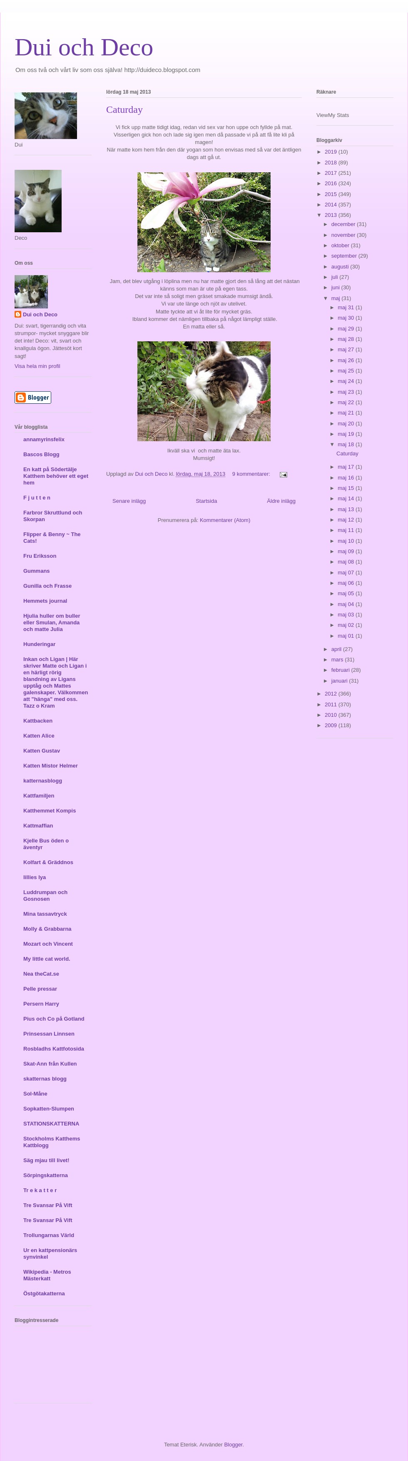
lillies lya (34, 877)
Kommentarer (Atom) (225, 520)
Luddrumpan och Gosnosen (45, 895)
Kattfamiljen (38, 796)
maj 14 (347, 498)
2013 (331, 215)
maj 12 (347, 520)
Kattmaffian (38, 825)
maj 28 (347, 339)
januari (340, 681)
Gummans (36, 571)
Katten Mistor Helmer (50, 766)
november (344, 235)
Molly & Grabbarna (47, 929)
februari (341, 670)
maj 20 (347, 423)
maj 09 (347, 551)
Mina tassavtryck (45, 914)
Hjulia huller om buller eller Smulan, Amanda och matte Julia (51, 622)
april (337, 649)
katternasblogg (42, 781)
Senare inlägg (129, 501)
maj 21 (347, 413)
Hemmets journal (45, 601)
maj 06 (347, 583)
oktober (341, 245)
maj (336, 298)
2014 (331, 204)
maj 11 (347, 530)
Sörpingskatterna (45, 1175)
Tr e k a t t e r (40, 1190)
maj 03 (347, 614)
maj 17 (347, 467)
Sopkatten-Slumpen (48, 1109)
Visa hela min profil (37, 366)
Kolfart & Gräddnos (48, 862)
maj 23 (347, 392)
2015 (331, 194)
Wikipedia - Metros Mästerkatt (47, 1275)
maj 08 (347, 562)
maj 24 (347, 381)
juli (335, 277)
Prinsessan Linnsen (49, 1034)
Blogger (233, 1444)
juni (336, 287)
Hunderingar (39, 644)
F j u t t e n (36, 497)
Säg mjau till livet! (46, 1160)
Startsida (206, 501)
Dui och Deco (84, 47)
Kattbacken (37, 721)
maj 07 (347, 572)
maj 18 (347, 444)
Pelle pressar (40, 989)
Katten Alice (39, 736)
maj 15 (347, 488)
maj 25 (347, 371)
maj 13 (347, 509)
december (344, 224)
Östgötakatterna (44, 1293)
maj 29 (347, 328)
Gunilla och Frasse (47, 586)
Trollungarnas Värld (48, 1235)
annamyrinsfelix (44, 439)
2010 (331, 715)
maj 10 (347, 541)
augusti (341, 266)
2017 (331, 173)
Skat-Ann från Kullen (50, 1064)
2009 (331, 725)
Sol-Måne (35, 1094)
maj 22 (347, 402)
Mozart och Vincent (48, 944)
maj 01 (347, 636)
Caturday (124, 109)
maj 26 (347, 360)
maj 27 (347, 349)
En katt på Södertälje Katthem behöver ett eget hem (55, 476)
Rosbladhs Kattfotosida (53, 1049)
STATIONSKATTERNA (51, 1124)
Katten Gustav (41, 751)
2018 (331, 162)
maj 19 (347, 434)
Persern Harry (41, 1004)
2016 (331, 183)
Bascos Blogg (41, 454)
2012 (331, 694)
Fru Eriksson (39, 556)
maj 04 (347, 604)
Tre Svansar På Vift (47, 1205)
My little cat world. (46, 959)
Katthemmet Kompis (49, 811)
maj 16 (347, 478)
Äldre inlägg (281, 501)
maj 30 (347, 318)
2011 (331, 704)
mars (338, 659)
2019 (331, 152)
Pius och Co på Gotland (54, 1019)
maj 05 (347, 593)
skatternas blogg (45, 1079)
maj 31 (347, 307)
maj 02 (347, 625)
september (344, 256)
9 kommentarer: (252, 474)
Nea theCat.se (41, 974)
